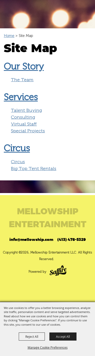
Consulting (23, 117)
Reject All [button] (31, 336)
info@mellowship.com (31, 239)
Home (9, 35)
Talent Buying (26, 110)
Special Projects (28, 131)
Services (21, 97)
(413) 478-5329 (71, 239)
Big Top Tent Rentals (33, 168)
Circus (17, 148)
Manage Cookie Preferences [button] (48, 347)
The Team (22, 79)
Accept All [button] (63, 336)
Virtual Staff (24, 124)
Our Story (24, 66)
